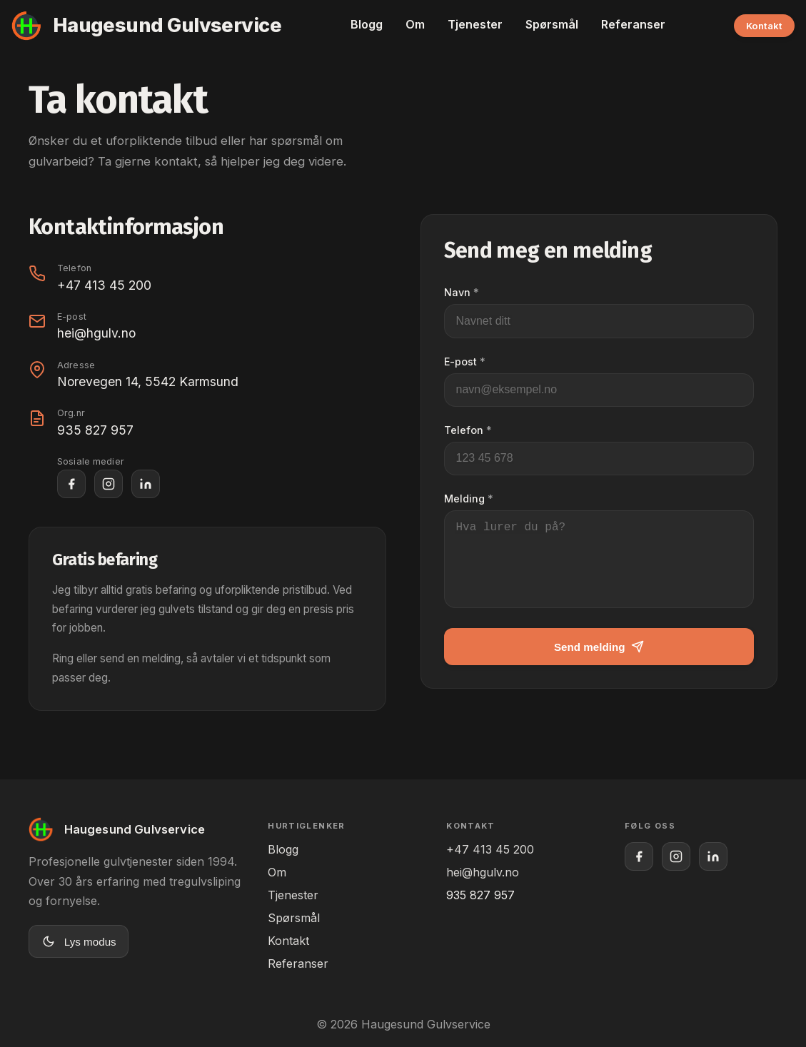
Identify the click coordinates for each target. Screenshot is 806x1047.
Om (415, 24)
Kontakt (764, 25)
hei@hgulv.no (96, 332)
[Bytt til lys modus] (79, 941)
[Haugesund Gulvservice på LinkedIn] (145, 484)
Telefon (468, 430)
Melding (468, 498)
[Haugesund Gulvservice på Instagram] (108, 484)
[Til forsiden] (146, 25)
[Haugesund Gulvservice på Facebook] (71, 484)
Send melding (599, 663)
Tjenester (475, 24)
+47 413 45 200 (104, 285)
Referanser (633, 24)
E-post (464, 361)
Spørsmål (551, 24)
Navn (461, 292)
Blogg (367, 24)
